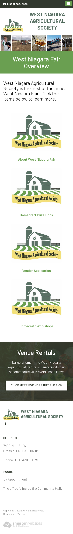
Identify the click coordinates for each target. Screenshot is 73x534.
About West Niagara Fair (36, 159)
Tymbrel (22, 514)
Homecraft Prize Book (36, 215)
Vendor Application (36, 270)
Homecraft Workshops (36, 326)
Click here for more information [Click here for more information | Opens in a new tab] (36, 385)
